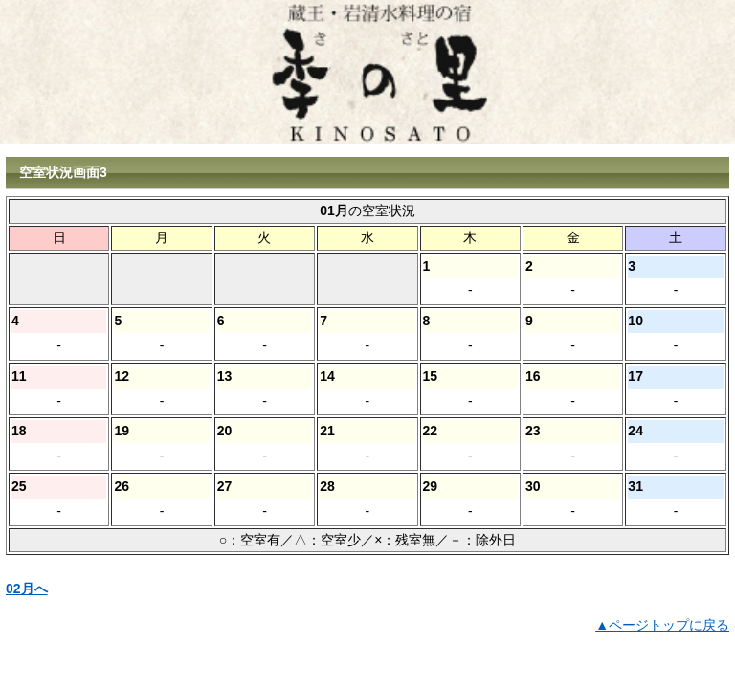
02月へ (27, 588)
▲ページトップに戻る (662, 625)
